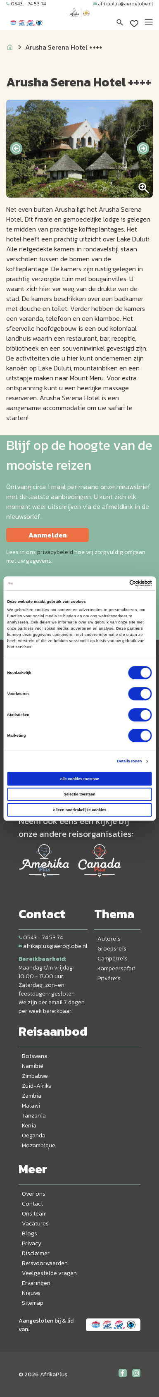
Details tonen (129, 761)
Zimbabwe (35, 1076)
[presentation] (16, 148)
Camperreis (112, 958)
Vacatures (35, 1223)
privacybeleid (55, 552)
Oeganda (33, 1135)
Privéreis (109, 978)
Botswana (34, 1056)
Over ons (33, 1193)
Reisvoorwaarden (45, 1263)
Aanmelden (47, 535)
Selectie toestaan (79, 794)
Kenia (29, 1125)
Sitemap (32, 1303)
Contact (32, 1203)
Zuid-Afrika (37, 1086)
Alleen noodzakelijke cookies (80, 810)
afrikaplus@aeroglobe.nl (123, 3)
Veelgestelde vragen (49, 1273)
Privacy (31, 1243)
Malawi (31, 1105)
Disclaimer (36, 1253)
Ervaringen (36, 1283)
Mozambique (38, 1145)
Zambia (31, 1095)
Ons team (34, 1213)
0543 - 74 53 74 (26, 3)
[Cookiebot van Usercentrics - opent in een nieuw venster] (116, 583)
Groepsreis (111, 948)
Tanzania (34, 1115)
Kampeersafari (116, 968)
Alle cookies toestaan (80, 779)
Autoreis (109, 938)
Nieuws (31, 1293)
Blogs (29, 1233)
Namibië (32, 1066)
